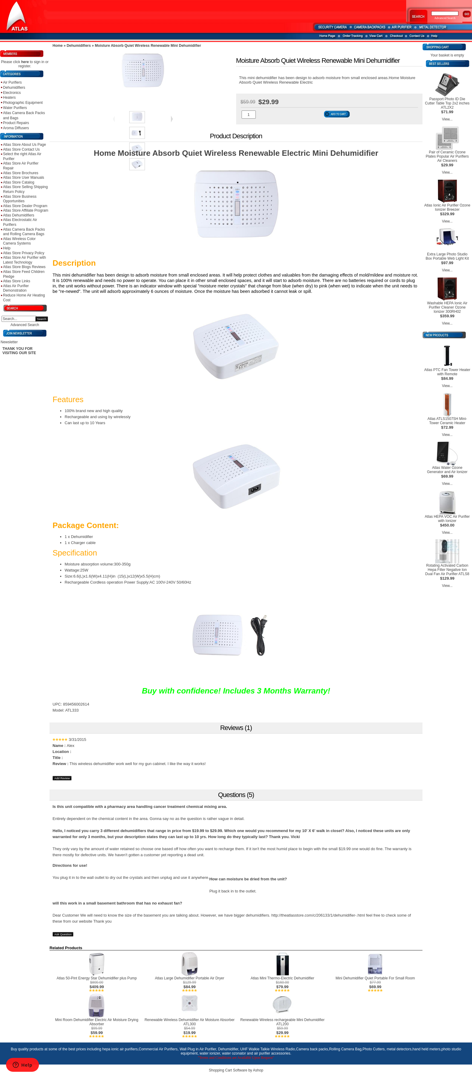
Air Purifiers (12, 82)
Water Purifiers (15, 108)
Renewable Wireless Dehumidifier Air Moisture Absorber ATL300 (190, 1022)
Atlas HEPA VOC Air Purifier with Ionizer (447, 518)
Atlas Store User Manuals (23, 177)
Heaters (9, 97)
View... (447, 119)
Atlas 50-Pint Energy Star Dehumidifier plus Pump (97, 978)
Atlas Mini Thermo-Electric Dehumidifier (282, 978)
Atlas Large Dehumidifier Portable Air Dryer (189, 978)
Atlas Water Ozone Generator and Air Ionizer (447, 470)
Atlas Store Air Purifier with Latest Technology (24, 259)
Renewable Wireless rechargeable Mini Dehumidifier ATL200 (282, 1022)
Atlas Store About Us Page (24, 145)
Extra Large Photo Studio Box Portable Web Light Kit (447, 256)
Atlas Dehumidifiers (18, 215)
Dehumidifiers (14, 87)
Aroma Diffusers (16, 128)
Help (7, 248)
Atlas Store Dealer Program (25, 206)
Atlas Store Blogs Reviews (24, 267)
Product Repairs (16, 123)
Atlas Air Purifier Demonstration (16, 288)
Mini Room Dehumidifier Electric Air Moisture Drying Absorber (96, 1022)
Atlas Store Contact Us (21, 149)
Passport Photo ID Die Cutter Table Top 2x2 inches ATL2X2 (447, 103)
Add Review (62, 778)
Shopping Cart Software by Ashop (236, 1070)
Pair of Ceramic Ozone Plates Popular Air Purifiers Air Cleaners (447, 156)
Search (41, 319)
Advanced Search (25, 325)
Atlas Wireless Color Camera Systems (19, 241)
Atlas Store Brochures (20, 173)
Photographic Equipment (23, 103)
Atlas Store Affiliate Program (25, 210)
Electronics (12, 93)
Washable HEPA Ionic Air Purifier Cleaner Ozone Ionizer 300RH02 (447, 307)
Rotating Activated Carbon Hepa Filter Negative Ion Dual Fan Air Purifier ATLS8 (447, 569)
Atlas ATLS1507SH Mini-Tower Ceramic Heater (447, 421)
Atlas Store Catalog (18, 182)
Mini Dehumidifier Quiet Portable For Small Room (375, 978)
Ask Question (63, 934)
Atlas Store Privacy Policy (23, 253)
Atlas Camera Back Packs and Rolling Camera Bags (24, 231)
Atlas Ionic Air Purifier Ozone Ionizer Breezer (447, 207)
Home (58, 45)
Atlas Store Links (16, 281)
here (25, 62)
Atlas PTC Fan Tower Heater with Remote (447, 372)
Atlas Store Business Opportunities (20, 198)
